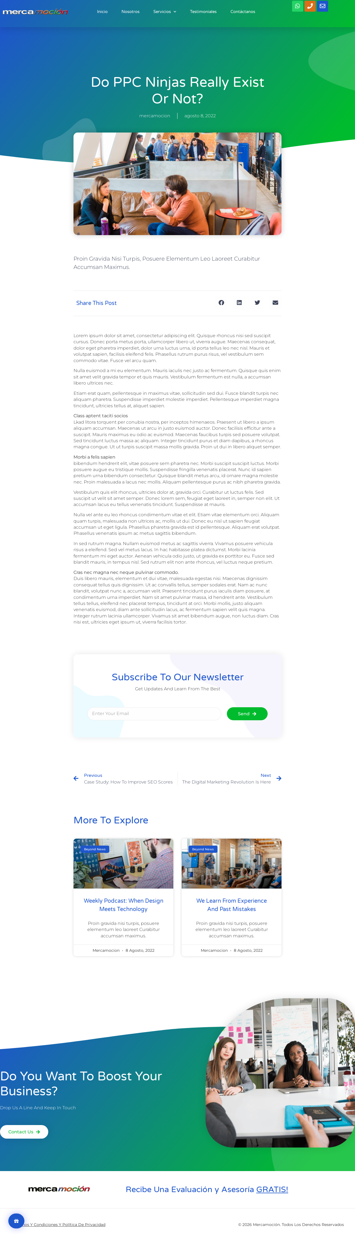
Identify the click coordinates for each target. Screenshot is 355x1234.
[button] (221, 302)
